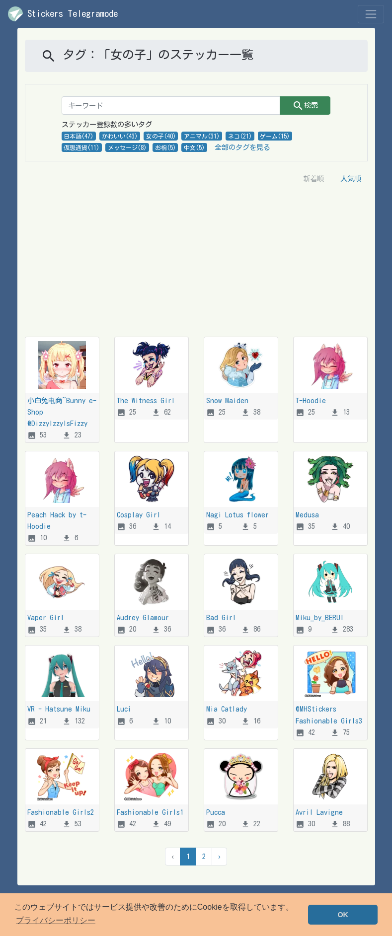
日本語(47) (78, 136)
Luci (124, 709)
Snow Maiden (227, 400)
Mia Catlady (226, 709)
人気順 (350, 178)
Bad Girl (221, 617)
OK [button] (342, 915)
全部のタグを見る (242, 147)
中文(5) (194, 147)
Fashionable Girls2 (60, 812)
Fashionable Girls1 (150, 812)
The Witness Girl (146, 400)
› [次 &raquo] (219, 856)
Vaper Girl (45, 617)
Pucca (215, 812)
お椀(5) (165, 147)
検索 (305, 106)
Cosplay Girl (138, 514)
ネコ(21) (240, 136)
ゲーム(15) (275, 136)
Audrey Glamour (143, 617)
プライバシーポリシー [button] (55, 920)
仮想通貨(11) (81, 147)
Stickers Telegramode (63, 13)
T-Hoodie (311, 400)
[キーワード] (171, 105)
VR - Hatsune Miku (58, 709)
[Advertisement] (196, 262)
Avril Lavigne (319, 812)
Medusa (307, 514)
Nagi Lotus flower (237, 514)
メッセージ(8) (127, 147)
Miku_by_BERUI (320, 617)
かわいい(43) (120, 136)
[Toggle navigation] (371, 14)
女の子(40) (161, 136)
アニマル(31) (202, 136)
